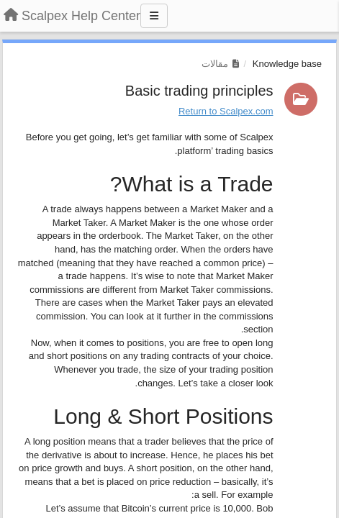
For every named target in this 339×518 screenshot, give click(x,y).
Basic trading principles (199, 91)
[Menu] (154, 16)
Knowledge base (287, 63)
